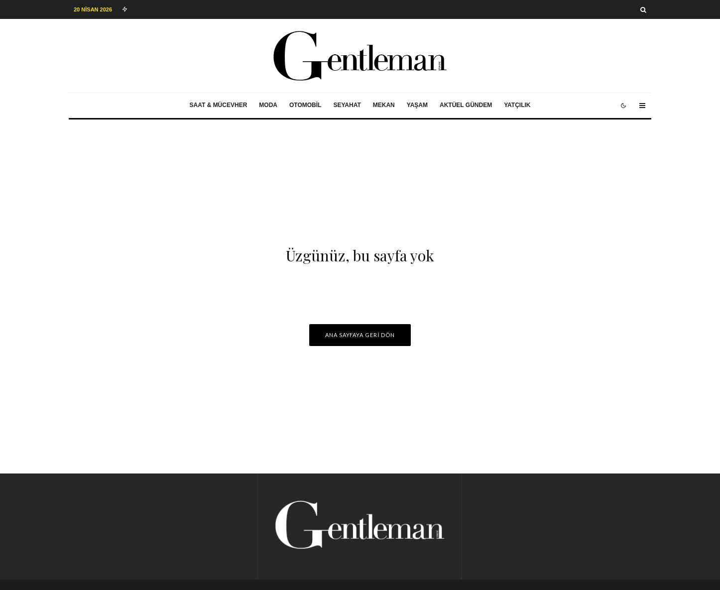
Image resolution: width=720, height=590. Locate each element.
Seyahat (346, 105)
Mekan (384, 105)
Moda (268, 105)
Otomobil (305, 105)
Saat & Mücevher (218, 105)
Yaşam (417, 105)
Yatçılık (517, 105)
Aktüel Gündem (466, 105)
